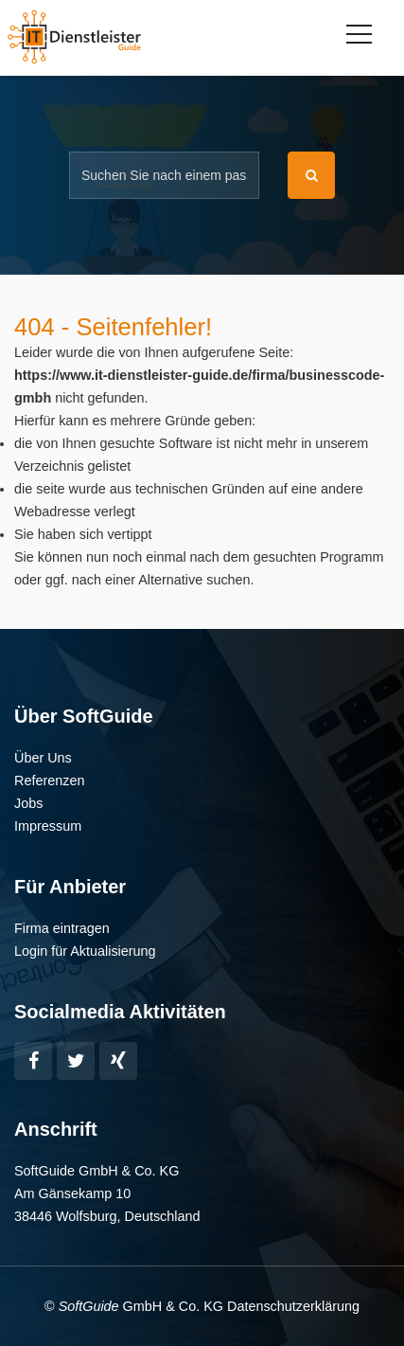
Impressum (47, 826)
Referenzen (49, 780)
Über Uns (43, 757)
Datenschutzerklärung (293, 1306)
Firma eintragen (62, 928)
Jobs (28, 803)
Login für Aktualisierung (85, 951)
